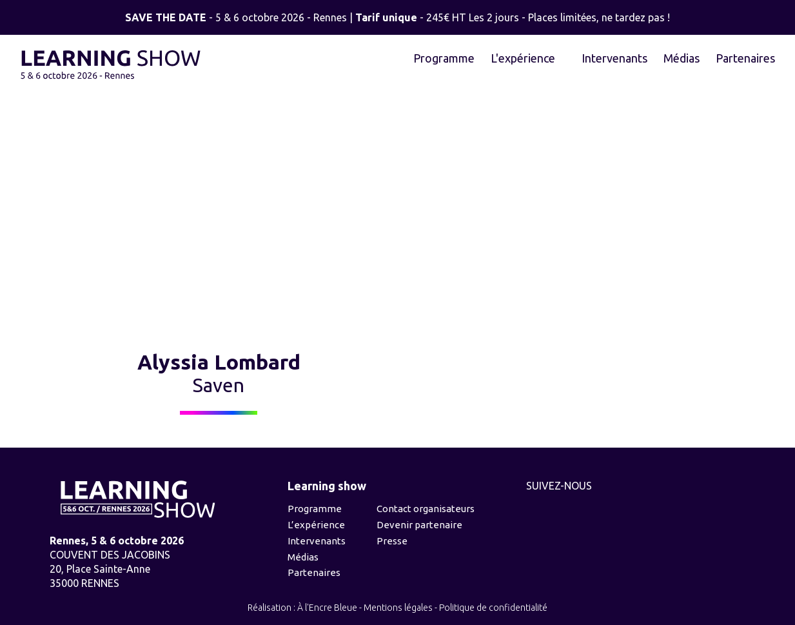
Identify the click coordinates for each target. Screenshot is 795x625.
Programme (444, 58)
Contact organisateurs (426, 508)
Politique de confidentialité (493, 607)
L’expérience (316, 524)
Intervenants (614, 58)
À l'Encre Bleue (327, 607)
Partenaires (745, 58)
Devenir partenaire (419, 524)
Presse (392, 540)
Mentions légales (398, 607)
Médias (681, 58)
